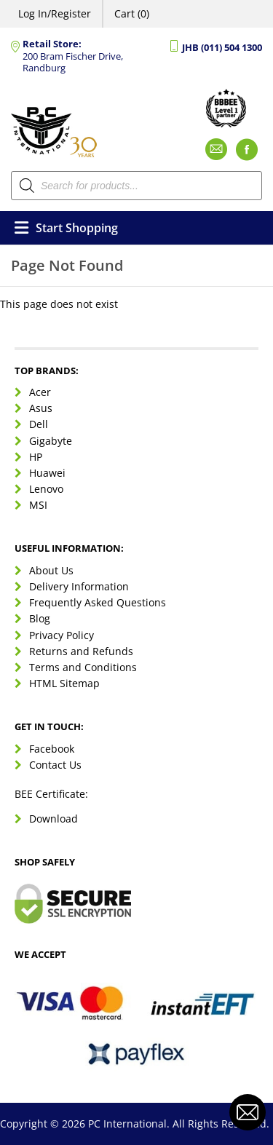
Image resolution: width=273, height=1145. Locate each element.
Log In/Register (54, 13)
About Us (51, 570)
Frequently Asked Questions (97, 602)
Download (53, 818)
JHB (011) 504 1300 (222, 47)
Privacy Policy (61, 635)
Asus (40, 408)
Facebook (51, 749)
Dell (38, 424)
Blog (39, 618)
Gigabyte (50, 441)
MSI (38, 505)
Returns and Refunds (81, 651)
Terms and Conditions (83, 667)
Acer (40, 392)
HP (35, 457)
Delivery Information (79, 586)
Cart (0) (131, 13)
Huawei (47, 473)
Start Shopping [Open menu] (66, 228)
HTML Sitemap (64, 683)
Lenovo (46, 489)
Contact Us (55, 765)
